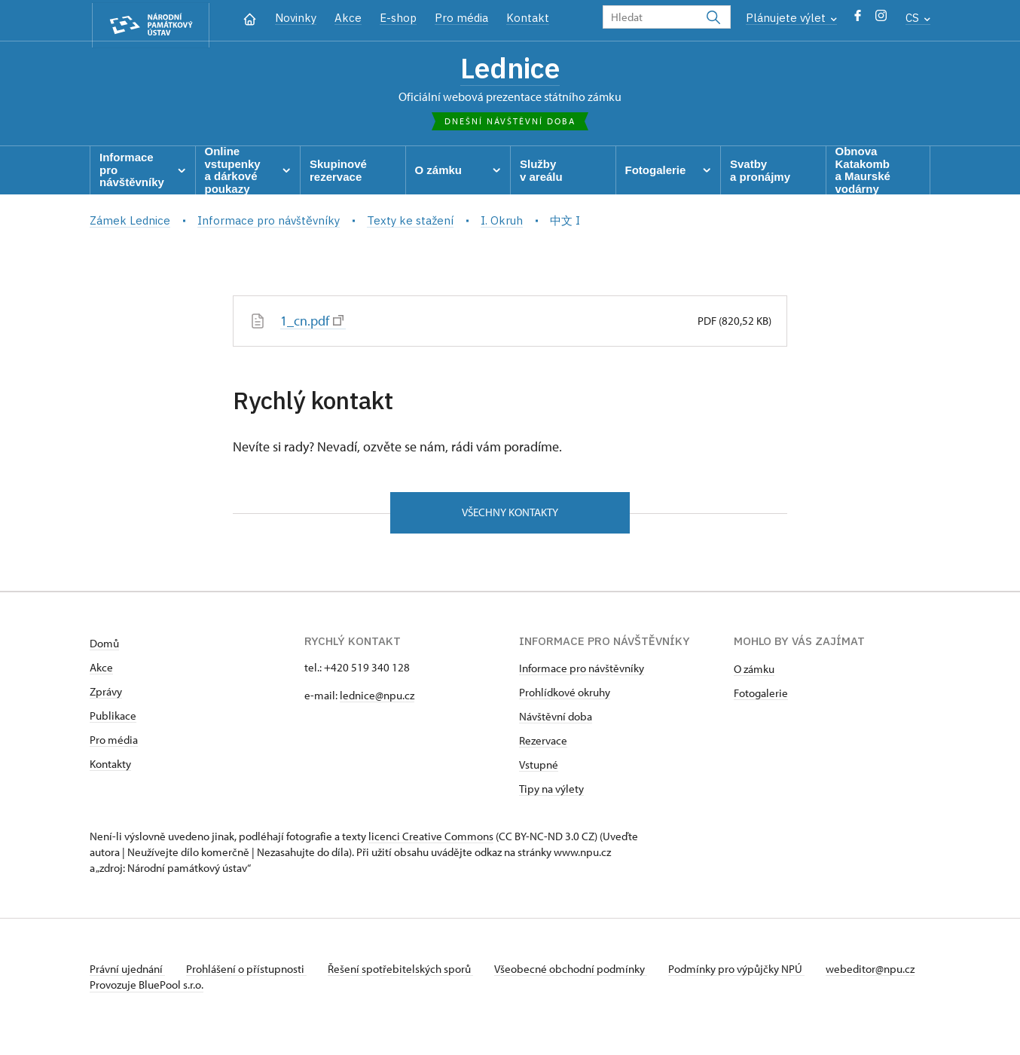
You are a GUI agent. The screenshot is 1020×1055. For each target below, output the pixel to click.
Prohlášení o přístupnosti (249, 973)
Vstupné (538, 769)
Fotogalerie (761, 697)
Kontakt (527, 18)
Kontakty (110, 768)
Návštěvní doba (555, 721)
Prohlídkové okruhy (564, 697)
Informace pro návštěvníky (581, 672)
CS (917, 18)
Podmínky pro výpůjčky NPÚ (747, 973)
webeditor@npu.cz (134, 989)
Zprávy (106, 696)
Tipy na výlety (551, 793)
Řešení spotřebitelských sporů (406, 973)
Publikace (113, 720)
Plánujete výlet (791, 18)
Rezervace (543, 745)
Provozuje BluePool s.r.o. (146, 1005)
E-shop (398, 18)
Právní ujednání (127, 973)
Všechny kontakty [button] (510, 516)
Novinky (295, 18)
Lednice (510, 70)
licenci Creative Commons (430, 840)
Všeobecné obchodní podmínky (579, 973)
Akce (348, 18)
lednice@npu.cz (377, 700)
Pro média (461, 18)
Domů (104, 648)
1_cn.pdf (312, 323)
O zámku (754, 673)
